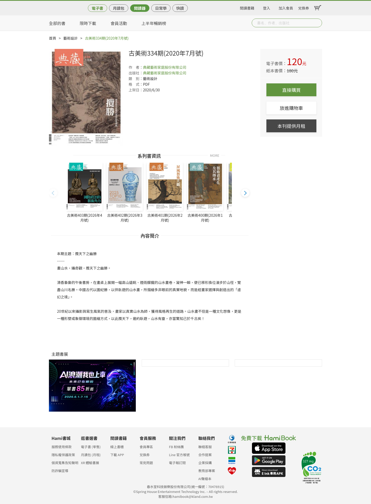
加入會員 (286, 7)
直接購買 (291, 89)
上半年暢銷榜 (153, 23)
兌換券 (303, 7)
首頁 (52, 38)
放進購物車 (291, 108)
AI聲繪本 (205, 478)
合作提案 (205, 454)
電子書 (97, 8)
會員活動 (119, 23)
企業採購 (205, 462)
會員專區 (146, 446)
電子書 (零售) (91, 446)
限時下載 (88, 23)
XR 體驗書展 (90, 462)
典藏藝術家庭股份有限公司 (164, 67)
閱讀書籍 (247, 7)
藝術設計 (70, 38)
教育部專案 (206, 470)
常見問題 (146, 462)
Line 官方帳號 (179, 454)
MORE (214, 155)
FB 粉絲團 (176, 446)
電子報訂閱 (177, 462)
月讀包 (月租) (91, 454)
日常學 (161, 8)
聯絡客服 (205, 446)
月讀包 (118, 8)
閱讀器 (140, 8)
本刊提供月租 (291, 126)
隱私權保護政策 (63, 454)
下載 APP (117, 454)
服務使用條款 (62, 446)
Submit (318, 23)
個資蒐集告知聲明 (65, 462)
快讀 (180, 8)
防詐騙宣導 (60, 470)
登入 (266, 7)
